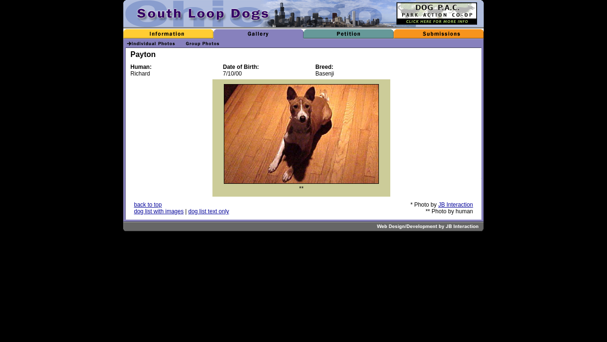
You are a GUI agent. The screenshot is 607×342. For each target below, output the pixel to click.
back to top (148, 204)
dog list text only (208, 211)
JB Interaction (455, 204)
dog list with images (159, 211)
